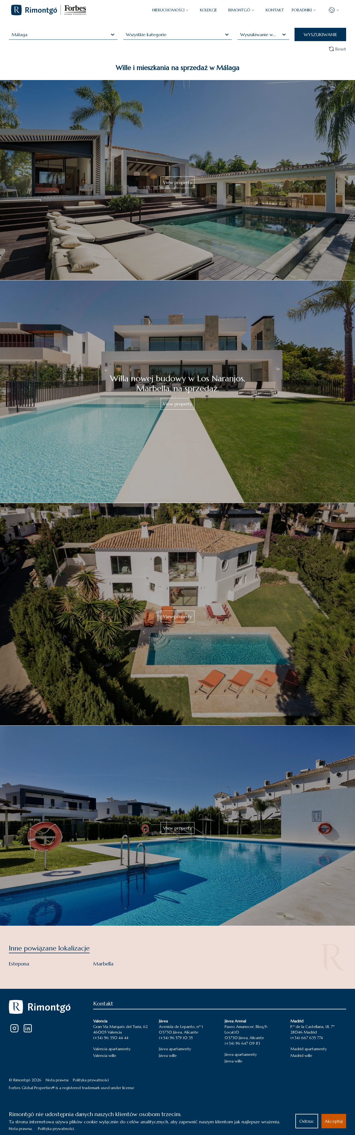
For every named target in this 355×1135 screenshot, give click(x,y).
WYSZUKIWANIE (320, 34)
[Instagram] (14, 1028)
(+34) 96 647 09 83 (242, 1043)
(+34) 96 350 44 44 (110, 1037)
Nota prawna (57, 1079)
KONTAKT (275, 10)
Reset (337, 49)
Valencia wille (104, 1055)
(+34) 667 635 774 (306, 1037)
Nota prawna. (20, 1128)
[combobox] (12, 34)
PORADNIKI (304, 10)
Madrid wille (301, 1055)
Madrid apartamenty (308, 1048)
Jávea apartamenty (175, 1048)
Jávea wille (168, 1055)
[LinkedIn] (27, 1028)
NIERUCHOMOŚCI (170, 10)
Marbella (103, 963)
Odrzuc (306, 1121)
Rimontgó (241, 10)
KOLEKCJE (208, 10)
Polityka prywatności (91, 1079)
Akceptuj (334, 1121)
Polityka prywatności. (56, 1128)
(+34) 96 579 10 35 (176, 1037)
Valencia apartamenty (112, 1048)
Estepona (19, 963)
